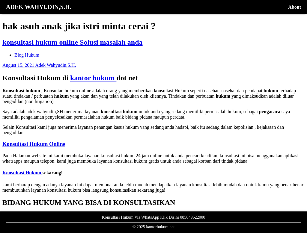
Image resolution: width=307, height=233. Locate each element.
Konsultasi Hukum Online (33, 144)
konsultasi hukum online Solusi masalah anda (72, 42)
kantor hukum (93, 78)
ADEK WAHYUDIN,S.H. (38, 7)
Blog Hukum (26, 55)
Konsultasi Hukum (22, 172)
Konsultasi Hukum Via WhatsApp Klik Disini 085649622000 (153, 217)
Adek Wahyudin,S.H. (55, 65)
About (294, 7)
